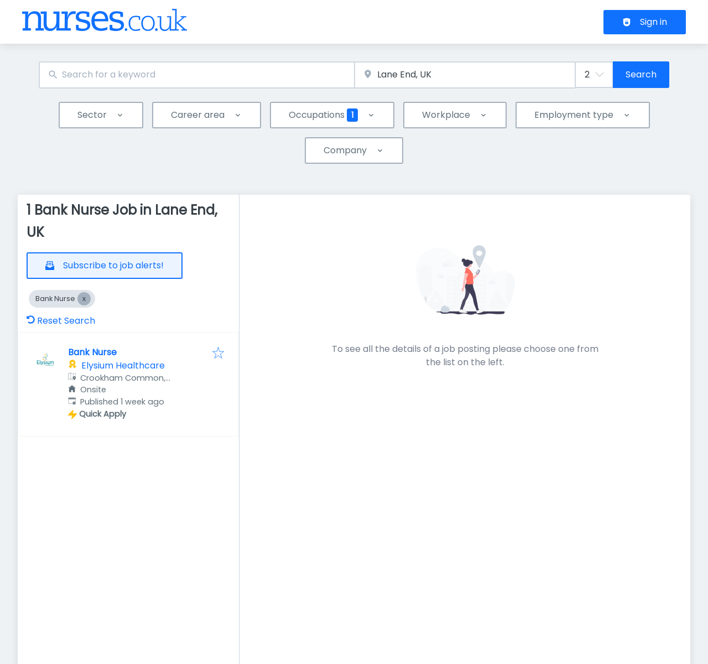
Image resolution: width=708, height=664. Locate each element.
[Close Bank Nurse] (84, 298)
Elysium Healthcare (123, 365)
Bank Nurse (92, 352)
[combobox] (197, 75)
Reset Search (61, 320)
